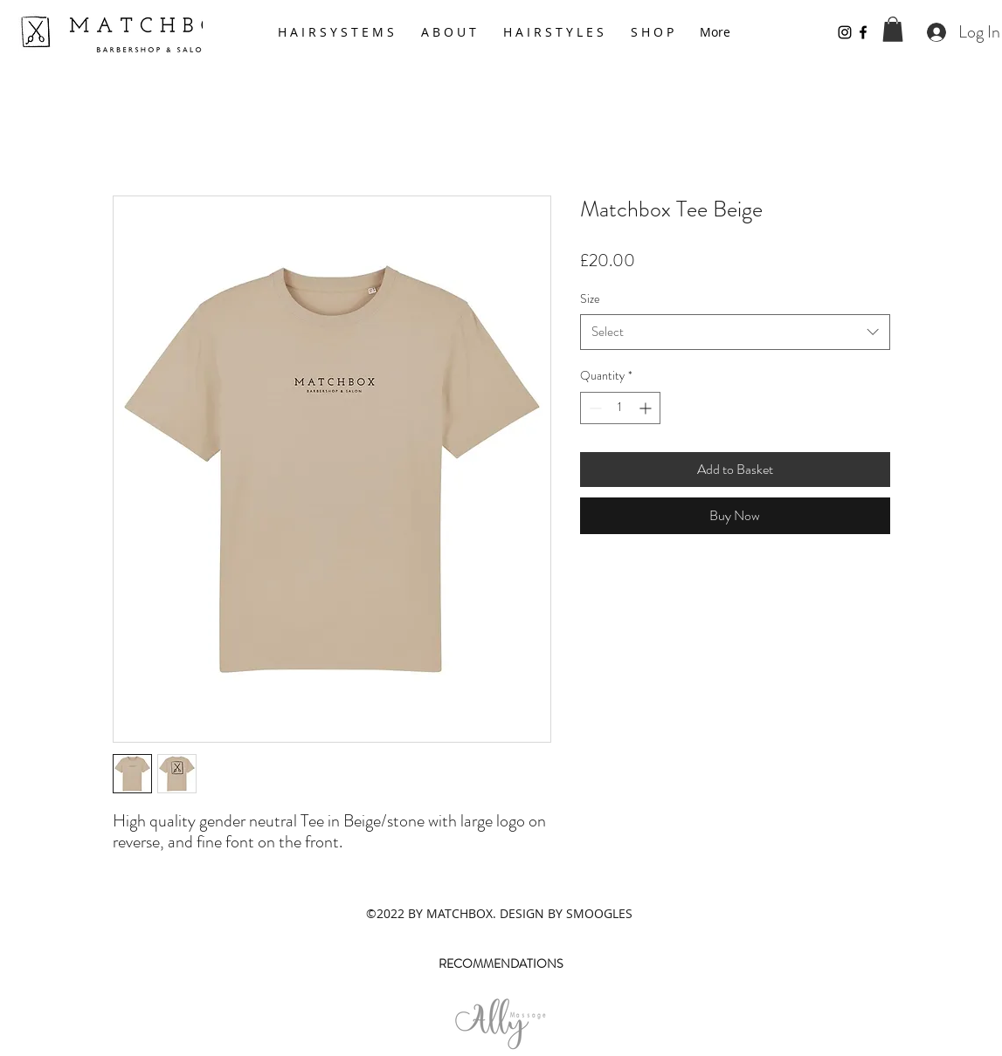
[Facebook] (863, 32)
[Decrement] (594, 408)
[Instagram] (844, 32)
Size (590, 298)
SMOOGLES (599, 913)
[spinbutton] (620, 408)
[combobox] (735, 332)
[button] (892, 29)
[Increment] (647, 408)
